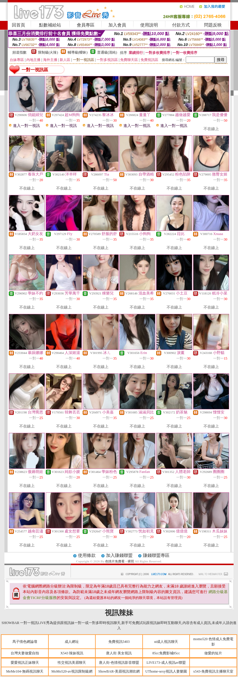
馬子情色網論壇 (24, 642)
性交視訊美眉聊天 (72, 663)
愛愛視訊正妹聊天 (25, 663)
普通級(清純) (107, 52)
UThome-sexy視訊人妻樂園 (166, 671)
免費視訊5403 (119, 642)
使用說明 (149, 25)
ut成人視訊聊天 (166, 642)
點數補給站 (50, 25)
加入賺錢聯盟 (119, 555)
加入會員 (117, 25)
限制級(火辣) (48, 52)
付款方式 (181, 25)
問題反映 (213, 25)
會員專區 (85, 25)
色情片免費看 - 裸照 (119, 561)
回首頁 (18, 25)
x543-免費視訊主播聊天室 (213, 671)
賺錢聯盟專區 (156, 555)
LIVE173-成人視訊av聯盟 (166, 663)
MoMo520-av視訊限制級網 (71, 671)
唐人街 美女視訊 (119, 653)
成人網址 (72, 642)
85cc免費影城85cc (166, 653)
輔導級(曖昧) (78, 52)
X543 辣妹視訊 (72, 653)
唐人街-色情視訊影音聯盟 (119, 663)
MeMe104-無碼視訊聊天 (24, 671)
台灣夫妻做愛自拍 (25, 653)
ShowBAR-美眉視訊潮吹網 (119, 671)
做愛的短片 (213, 653)
